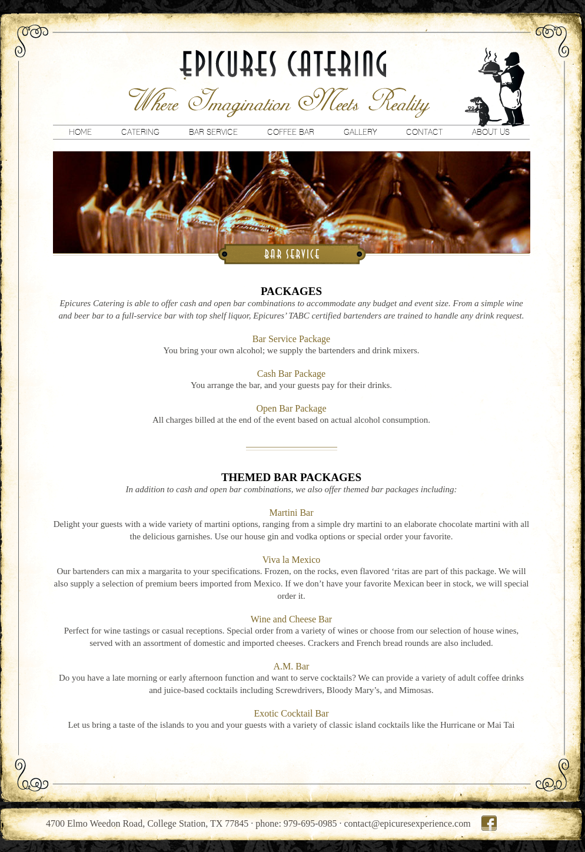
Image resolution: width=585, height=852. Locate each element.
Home (80, 132)
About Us (491, 132)
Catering (140, 132)
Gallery (360, 132)
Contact (424, 132)
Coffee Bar (290, 132)
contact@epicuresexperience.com (407, 823)
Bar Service (213, 132)
